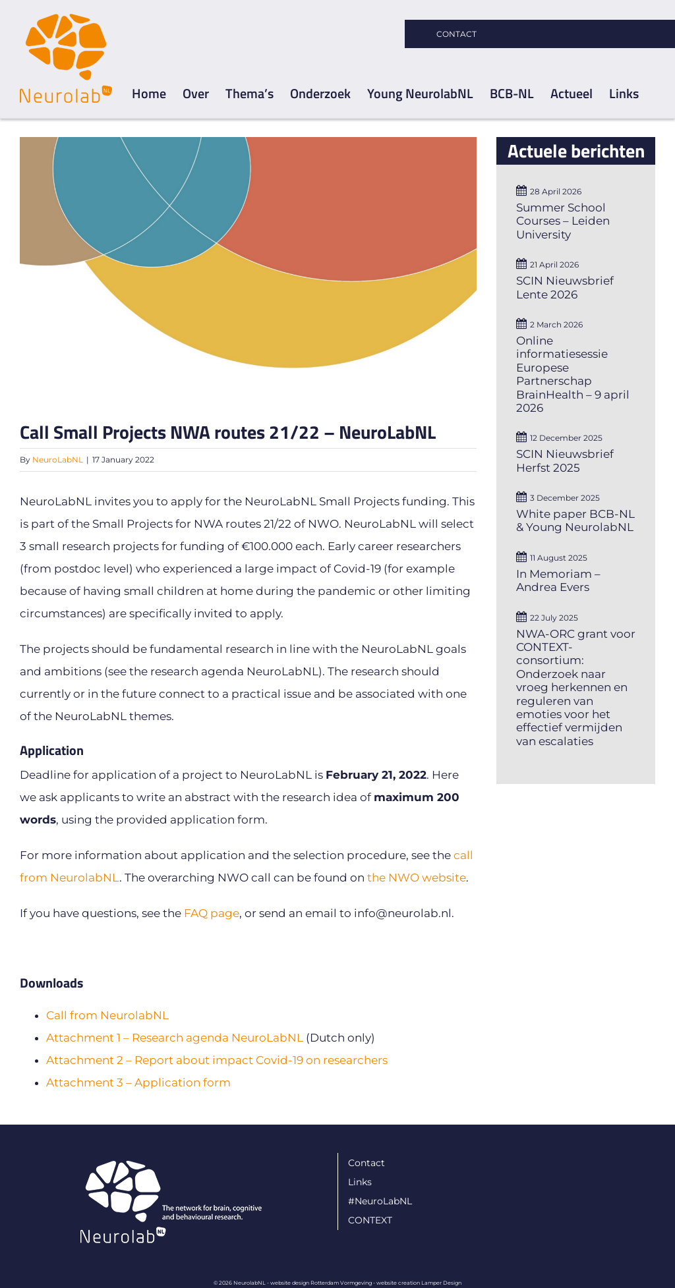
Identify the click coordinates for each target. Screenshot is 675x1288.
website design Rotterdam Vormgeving (321, 1282)
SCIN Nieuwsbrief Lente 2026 (565, 287)
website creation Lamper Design (418, 1282)
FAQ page (211, 913)
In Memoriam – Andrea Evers (558, 580)
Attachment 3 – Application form (138, 1082)
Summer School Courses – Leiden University (563, 221)
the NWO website (416, 877)
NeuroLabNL (57, 459)
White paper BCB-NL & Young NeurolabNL (575, 520)
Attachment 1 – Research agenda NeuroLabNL (174, 1037)
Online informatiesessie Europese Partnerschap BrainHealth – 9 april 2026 (573, 374)
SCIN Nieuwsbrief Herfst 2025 (565, 460)
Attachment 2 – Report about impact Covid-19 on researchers (217, 1060)
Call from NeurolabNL (107, 1015)
